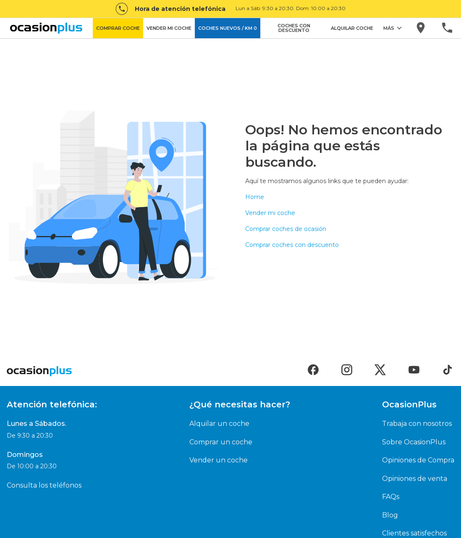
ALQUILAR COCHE (352, 28)
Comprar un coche (220, 442)
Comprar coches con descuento (292, 245)
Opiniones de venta (414, 479)
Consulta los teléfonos (44, 485)
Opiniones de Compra (418, 460)
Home (254, 197)
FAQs (390, 497)
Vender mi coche (270, 213)
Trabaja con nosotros (417, 424)
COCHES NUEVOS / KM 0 (227, 28)
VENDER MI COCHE (169, 28)
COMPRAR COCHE (118, 28)
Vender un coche (218, 460)
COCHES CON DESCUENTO (294, 28)
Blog (390, 515)
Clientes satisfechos (414, 533)
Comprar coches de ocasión (285, 229)
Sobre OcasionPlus (413, 442)
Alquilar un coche (219, 424)
